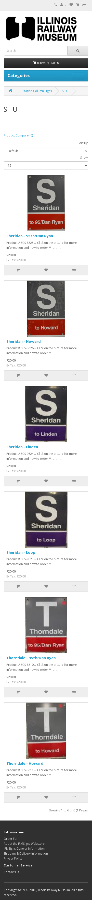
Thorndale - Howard (24, 763)
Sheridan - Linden (22, 446)
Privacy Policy (13, 858)
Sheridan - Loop (20, 552)
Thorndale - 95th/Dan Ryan (31, 657)
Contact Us (11, 872)
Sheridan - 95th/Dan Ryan (29, 235)
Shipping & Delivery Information (26, 853)
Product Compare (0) (18, 135)
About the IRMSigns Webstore (24, 844)
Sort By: (83, 143)
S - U (65, 91)
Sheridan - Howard (23, 341)
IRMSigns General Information (24, 848)
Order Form (12, 839)
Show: (84, 157)
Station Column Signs (37, 91)
